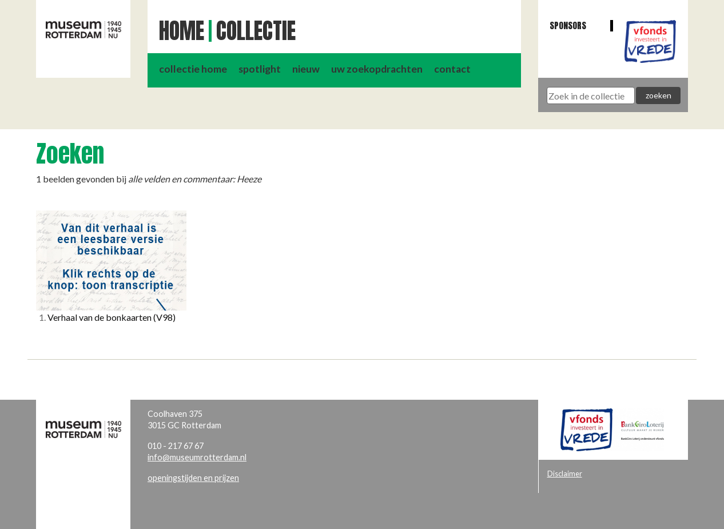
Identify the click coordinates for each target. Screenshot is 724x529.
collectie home (193, 69)
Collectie (256, 30)
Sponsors (568, 25)
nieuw (306, 69)
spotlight (259, 69)
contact (452, 69)
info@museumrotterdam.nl (197, 457)
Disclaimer (564, 473)
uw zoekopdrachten (377, 69)
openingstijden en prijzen (193, 478)
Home (181, 30)
